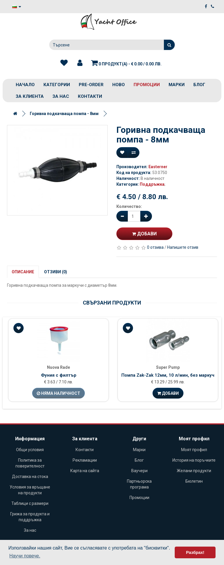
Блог (199, 84)
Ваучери (139, 470)
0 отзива (155, 247)
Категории (56, 84)
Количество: (129, 206)
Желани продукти (194, 470)
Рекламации (85, 460)
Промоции (147, 84)
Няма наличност (58, 393)
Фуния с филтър (58, 375)
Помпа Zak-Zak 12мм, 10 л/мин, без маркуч (167, 375)
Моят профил (194, 449)
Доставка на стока (30, 476)
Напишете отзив (182, 247)
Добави (144, 234)
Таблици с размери (29, 503)
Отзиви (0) (55, 272)
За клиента (30, 96)
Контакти (90, 96)
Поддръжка (152, 184)
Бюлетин (194, 481)
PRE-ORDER (91, 84)
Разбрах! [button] (195, 552)
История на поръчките (194, 460)
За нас (60, 96)
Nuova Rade (58, 367)
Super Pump (168, 367)
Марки (177, 84)
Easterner (157, 166)
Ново (118, 84)
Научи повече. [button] (24, 555)
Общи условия (30, 449)
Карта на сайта (84, 470)
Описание (23, 272)
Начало (25, 84)
